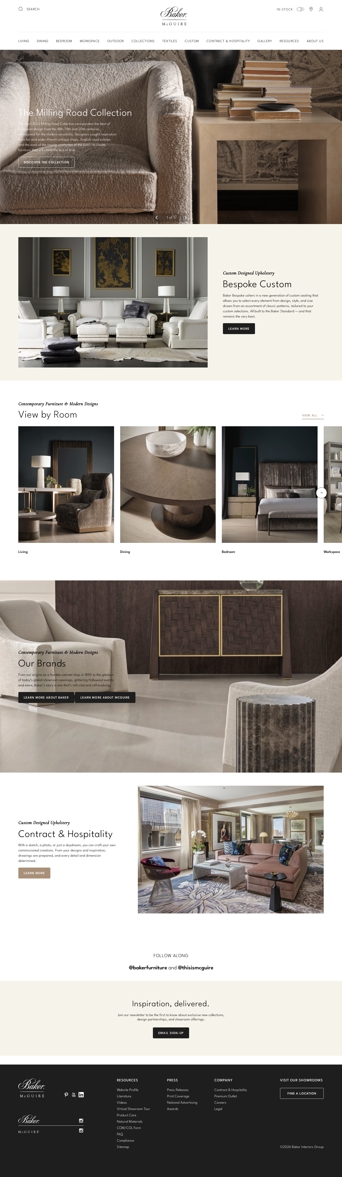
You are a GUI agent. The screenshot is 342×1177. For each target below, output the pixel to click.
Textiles (169, 41)
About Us (315, 41)
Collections (143, 41)
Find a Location (301, 1093)
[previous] (156, 217)
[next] (185, 217)
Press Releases (178, 1089)
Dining (42, 41)
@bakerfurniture (148, 967)
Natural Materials (130, 1121)
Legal (218, 1108)
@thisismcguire (195, 967)
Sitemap (123, 1146)
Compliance (125, 1140)
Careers (220, 1102)
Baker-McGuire (174, 16)
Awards (172, 1108)
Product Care (126, 1115)
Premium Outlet (225, 1096)
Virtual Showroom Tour (133, 1108)
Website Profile (128, 1089)
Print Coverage (178, 1096)
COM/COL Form (129, 1127)
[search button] (21, 9)
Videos (122, 1102)
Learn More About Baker (46, 697)
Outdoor (115, 41)
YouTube (73, 1094)
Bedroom (64, 41)
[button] (171, 137)
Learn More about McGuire (105, 697)
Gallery (265, 41)
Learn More (239, 329)
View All (309, 415)
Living (23, 41)
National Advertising (182, 1102)
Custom (192, 41)
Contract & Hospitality (228, 41)
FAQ (120, 1134)
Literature (124, 1096)
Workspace (90, 41)
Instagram (81, 1120)
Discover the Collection (46, 162)
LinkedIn (81, 1094)
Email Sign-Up (171, 1033)
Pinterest (66, 1094)
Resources (289, 41)
